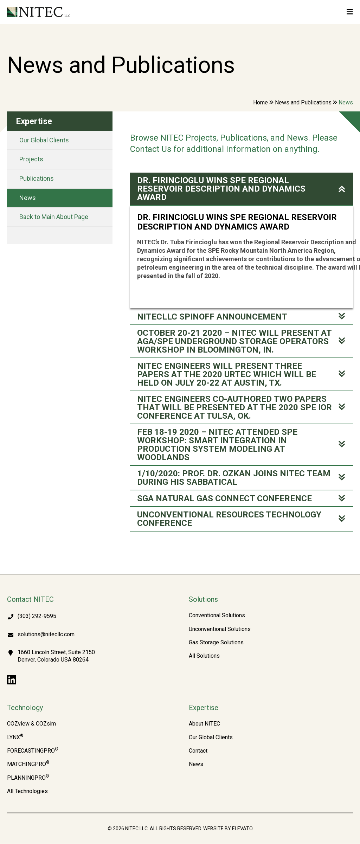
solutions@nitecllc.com (46, 634)
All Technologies (27, 791)
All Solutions (204, 656)
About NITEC (204, 724)
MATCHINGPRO (28, 764)
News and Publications (303, 102)
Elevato (242, 829)
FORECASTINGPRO (32, 751)
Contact (198, 751)
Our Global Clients (44, 140)
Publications (36, 178)
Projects (31, 159)
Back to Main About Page (53, 216)
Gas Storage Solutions (216, 643)
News (27, 197)
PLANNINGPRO (28, 778)
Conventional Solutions (217, 616)
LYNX (15, 738)
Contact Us (150, 149)
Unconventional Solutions (220, 629)
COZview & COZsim (31, 724)
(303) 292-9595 (37, 616)
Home (260, 102)
